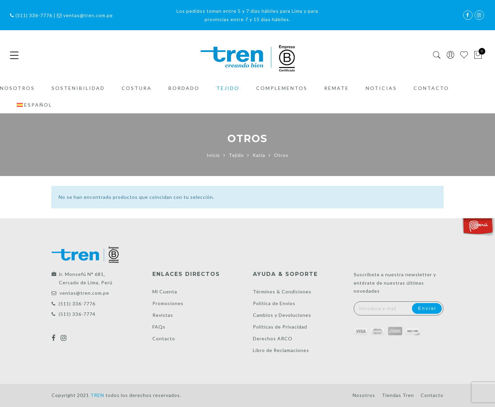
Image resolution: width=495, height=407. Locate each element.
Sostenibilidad (78, 88)
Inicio (213, 155)
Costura (137, 88)
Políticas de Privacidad (280, 327)
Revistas (162, 315)
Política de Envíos (274, 303)
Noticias (381, 88)
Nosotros (17, 88)
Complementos (281, 88)
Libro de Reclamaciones (281, 350)
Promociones (168, 303)
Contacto (431, 88)
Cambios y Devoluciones (282, 315)
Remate (336, 88)
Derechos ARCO (272, 338)
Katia (259, 155)
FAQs (158, 327)
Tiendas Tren (398, 395)
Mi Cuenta (164, 291)
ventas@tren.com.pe (84, 293)
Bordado (184, 88)
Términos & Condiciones (282, 291)
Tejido (227, 88)
